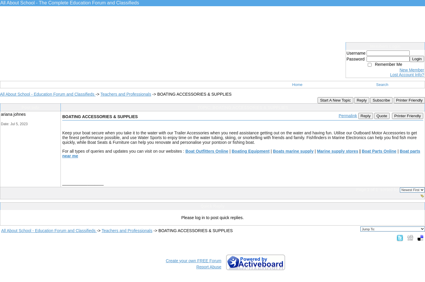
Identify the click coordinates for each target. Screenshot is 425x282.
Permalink (348, 115)
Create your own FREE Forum (193, 260)
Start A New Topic (335, 100)
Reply (362, 100)
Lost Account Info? (407, 74)
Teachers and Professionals (125, 94)
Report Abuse (208, 267)
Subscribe (381, 100)
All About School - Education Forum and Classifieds (48, 94)
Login (417, 59)
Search (382, 84)
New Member (412, 70)
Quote (382, 116)
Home (297, 84)
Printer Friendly (409, 100)
